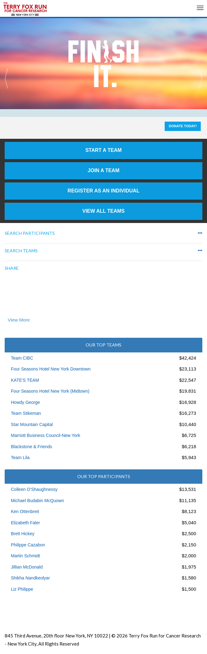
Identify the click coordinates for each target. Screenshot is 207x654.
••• (200, 233)
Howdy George (25, 402)
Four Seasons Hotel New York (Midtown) (50, 391)
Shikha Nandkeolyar (30, 577)
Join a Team (104, 170)
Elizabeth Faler (25, 522)
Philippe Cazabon (28, 544)
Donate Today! (183, 126)
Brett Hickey (22, 533)
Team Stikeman (26, 413)
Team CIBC (22, 358)
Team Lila (20, 457)
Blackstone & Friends (31, 446)
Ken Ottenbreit (25, 511)
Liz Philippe (22, 589)
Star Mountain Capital (32, 424)
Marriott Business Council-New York (45, 435)
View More (19, 319)
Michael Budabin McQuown (37, 500)
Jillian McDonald (27, 566)
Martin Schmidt (25, 555)
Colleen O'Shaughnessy (34, 489)
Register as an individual (103, 190)
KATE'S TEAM (25, 380)
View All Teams (103, 211)
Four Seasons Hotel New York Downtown (51, 368)
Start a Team (103, 150)
